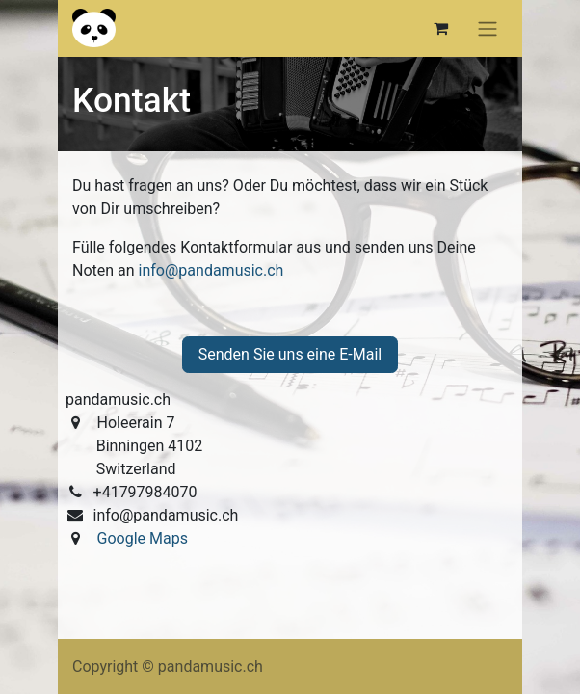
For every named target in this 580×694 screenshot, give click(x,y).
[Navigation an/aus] (487, 28)
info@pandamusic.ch (211, 270)
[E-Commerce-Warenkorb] (440, 28)
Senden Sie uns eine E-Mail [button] (290, 354)
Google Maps (140, 538)
